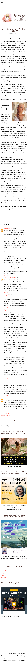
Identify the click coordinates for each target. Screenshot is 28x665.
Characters (5, 216)
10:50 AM (6, 379)
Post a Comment (5, 415)
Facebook (3, 571)
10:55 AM (6, 396)
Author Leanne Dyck (9, 398)
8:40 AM (6, 292)
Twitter (3, 575)
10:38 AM (6, 308)
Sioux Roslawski (8, 228)
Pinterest (3, 577)
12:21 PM (6, 413)
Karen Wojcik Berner (10, 277)
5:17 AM (6, 275)
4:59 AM (6, 254)
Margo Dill (7, 295)
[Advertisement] (14, 635)
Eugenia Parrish (8, 310)
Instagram (3, 573)
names (7, 218)
